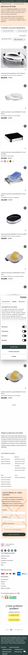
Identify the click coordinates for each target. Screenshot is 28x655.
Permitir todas (14, 346)
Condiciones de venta (20, 649)
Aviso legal (3, 647)
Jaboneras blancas (5, 461)
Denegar (14, 356)
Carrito (3, 583)
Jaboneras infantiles (6, 484)
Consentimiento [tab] (6, 301)
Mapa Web (4, 653)
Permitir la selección (14, 351)
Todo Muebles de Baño (6, 3)
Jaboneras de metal (20, 461)
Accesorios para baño (19, 3)
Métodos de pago (6, 651)
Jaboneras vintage (5, 481)
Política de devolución (19, 651)
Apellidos (5, 517)
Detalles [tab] (14, 301)
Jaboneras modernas (6, 486)
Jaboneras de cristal (20, 459)
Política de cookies (6, 649)
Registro (3, 581)
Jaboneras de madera (20, 468)
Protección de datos (14, 647)
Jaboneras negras (5, 459)
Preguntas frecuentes (7, 560)
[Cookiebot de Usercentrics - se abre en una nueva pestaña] (20, 297)
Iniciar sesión (4, 579)
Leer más (3, 447)
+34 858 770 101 (14, 615)
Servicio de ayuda (14, 619)
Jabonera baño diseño (8, 30)
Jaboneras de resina (20, 470)
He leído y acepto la (12, 529)
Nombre (4, 510)
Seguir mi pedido (5, 588)
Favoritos (3, 586)
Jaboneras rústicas (5, 479)
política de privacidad (16, 529)
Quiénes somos (5, 556)
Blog (2, 564)
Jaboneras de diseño (6, 477)
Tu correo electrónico (8, 523)
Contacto (3, 562)
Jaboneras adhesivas (20, 477)
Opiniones (4, 558)
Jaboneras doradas (5, 463)
